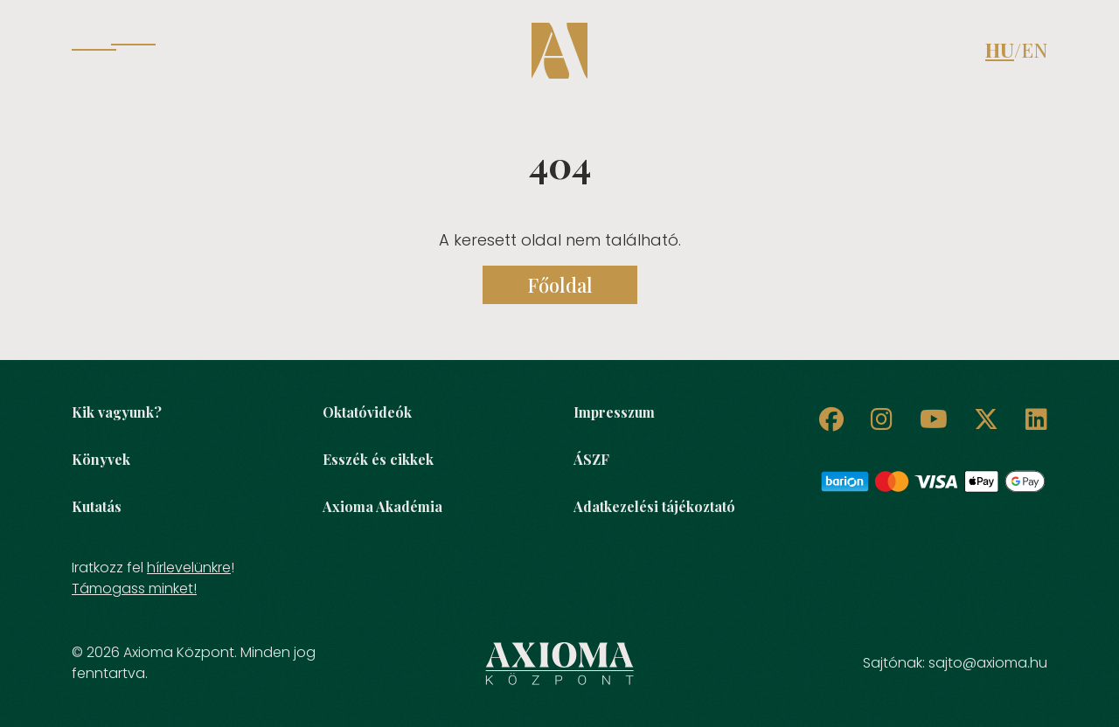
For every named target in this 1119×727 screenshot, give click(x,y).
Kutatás (97, 506)
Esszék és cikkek (378, 459)
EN (1034, 50)
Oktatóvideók (367, 412)
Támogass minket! (134, 588)
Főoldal (560, 285)
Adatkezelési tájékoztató (654, 506)
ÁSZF (591, 459)
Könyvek (101, 459)
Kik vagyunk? (117, 412)
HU (999, 50)
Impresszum (614, 412)
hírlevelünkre (189, 567)
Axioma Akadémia (382, 506)
